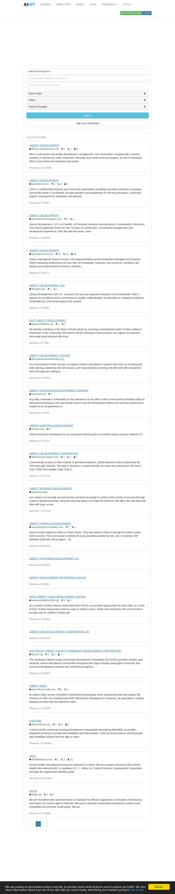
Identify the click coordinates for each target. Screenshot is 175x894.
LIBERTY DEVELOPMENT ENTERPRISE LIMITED (57, 577)
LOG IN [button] (146, 13)
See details (137, 890)
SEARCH (46, 4)
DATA (93, 4)
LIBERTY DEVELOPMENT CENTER (49, 355)
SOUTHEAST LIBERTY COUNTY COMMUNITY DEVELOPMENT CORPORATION (75, 650)
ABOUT (80, 4)
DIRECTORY (63, 4)
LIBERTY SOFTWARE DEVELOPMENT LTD (54, 558)
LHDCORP (35, 720)
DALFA (33, 790)
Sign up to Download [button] (87, 123)
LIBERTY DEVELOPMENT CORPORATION (53, 453)
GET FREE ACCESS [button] (131, 13)
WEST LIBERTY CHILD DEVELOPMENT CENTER (57, 596)
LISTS (127, 4)
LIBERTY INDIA (38, 685)
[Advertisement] (88, 37)
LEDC (32, 755)
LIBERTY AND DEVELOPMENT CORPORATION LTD (59, 631)
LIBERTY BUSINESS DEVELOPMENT (50, 488)
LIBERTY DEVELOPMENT (44, 145)
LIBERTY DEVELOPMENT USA (47, 285)
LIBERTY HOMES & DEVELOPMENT (50, 523)
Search (87, 115)
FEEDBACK (109, 4)
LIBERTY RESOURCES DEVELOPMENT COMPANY (59, 390)
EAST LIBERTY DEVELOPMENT (47, 320)
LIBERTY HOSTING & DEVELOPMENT (51, 425)
